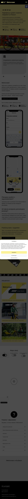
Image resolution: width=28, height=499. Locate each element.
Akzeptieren (14, 252)
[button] (26, 2)
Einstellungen (14, 255)
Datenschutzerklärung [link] (14, 257)
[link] (8, 2)
